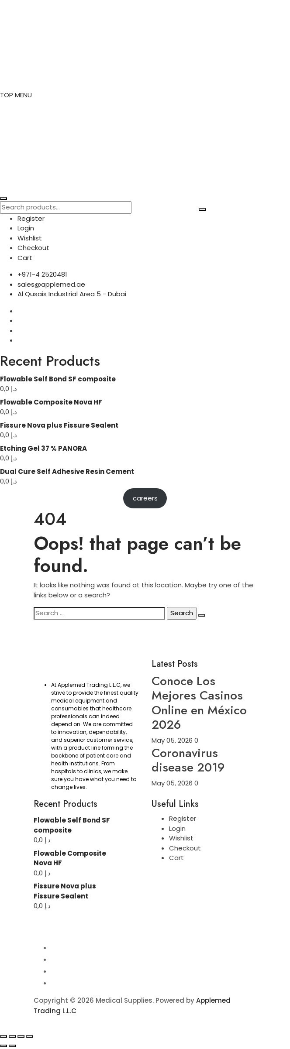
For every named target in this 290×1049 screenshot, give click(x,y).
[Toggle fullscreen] (12, 1036)
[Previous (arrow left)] (3, 1046)
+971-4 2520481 (42, 274)
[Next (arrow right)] (12, 1046)
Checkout (33, 247)
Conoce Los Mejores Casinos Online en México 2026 (199, 703)
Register (31, 218)
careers (145, 498)
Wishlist (29, 238)
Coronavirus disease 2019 (188, 760)
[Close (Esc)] (29, 1036)
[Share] (20, 1036)
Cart (24, 257)
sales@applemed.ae (51, 284)
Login (25, 228)
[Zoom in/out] (3, 1036)
